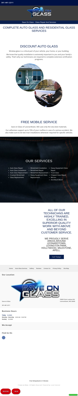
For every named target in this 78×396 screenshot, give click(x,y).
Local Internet (55, 385)
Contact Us (47, 268)
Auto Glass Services (21, 268)
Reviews (38, 268)
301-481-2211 (7, 3)
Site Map (66, 268)
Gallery (32, 268)
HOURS (6, 391)
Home (11, 268)
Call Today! (56, 257)
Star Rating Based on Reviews (38, 381)
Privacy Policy (57, 268)
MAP (16, 391)
